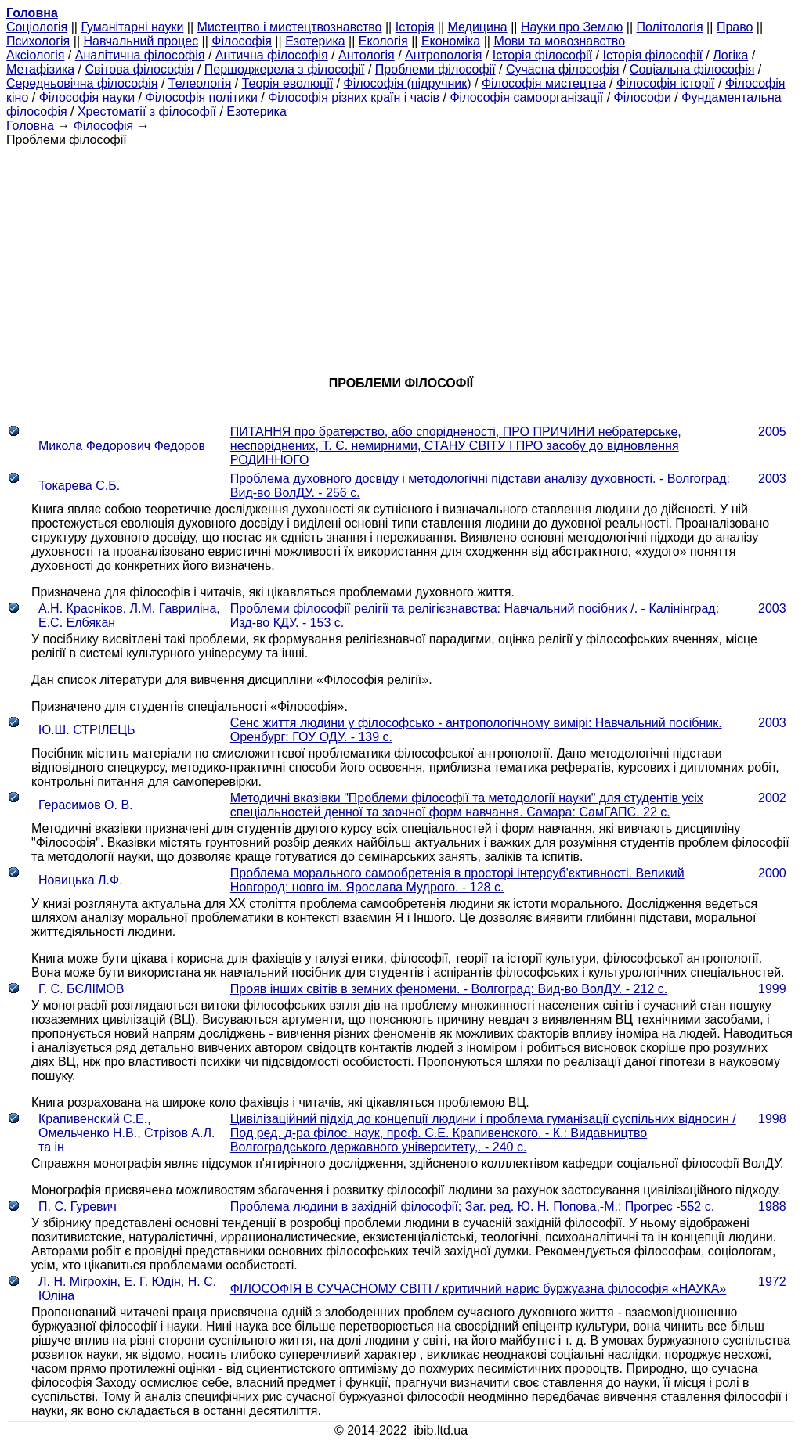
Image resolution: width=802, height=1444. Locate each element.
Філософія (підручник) (407, 83)
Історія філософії (542, 55)
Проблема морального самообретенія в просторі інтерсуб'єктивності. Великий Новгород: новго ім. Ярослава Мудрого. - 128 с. (457, 880)
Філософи (642, 97)
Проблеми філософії (435, 69)
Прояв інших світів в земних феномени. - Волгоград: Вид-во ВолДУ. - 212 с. (448, 989)
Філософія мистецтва (544, 83)
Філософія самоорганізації (526, 97)
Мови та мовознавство (559, 41)
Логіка (730, 55)
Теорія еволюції (288, 83)
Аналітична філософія (140, 55)
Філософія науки (87, 97)
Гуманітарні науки (132, 27)
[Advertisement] (401, 256)
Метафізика (40, 69)
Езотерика (315, 41)
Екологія (383, 41)
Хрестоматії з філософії (147, 111)
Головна (30, 125)
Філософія (241, 41)
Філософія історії (665, 83)
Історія (415, 27)
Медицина (478, 27)
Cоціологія (36, 27)
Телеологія (200, 83)
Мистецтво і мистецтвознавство (289, 27)
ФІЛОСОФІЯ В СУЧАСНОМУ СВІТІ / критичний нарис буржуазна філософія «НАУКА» (478, 1288)
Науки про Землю (572, 27)
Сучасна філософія (563, 69)
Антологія (366, 55)
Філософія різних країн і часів (353, 97)
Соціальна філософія (692, 69)
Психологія (38, 41)
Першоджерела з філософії (284, 69)
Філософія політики (202, 97)
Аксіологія (35, 55)
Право (735, 27)
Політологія (670, 27)
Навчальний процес (140, 41)
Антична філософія (271, 55)
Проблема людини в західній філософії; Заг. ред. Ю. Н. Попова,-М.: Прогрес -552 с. (472, 1206)
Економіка (450, 41)
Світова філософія (139, 69)
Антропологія (443, 55)
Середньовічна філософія (81, 83)
